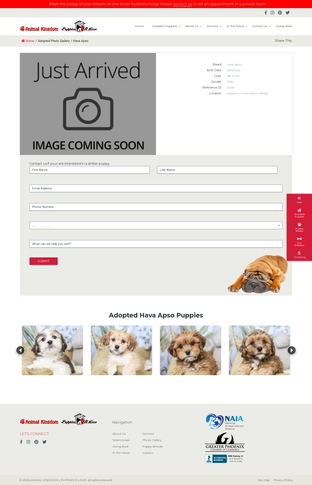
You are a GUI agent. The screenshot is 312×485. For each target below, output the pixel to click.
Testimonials (120, 440)
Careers (147, 453)
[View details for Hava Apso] (52, 350)
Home (139, 26)
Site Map (264, 480)
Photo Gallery (151, 440)
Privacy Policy (283, 480)
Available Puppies (164, 26)
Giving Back (284, 26)
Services (212, 26)
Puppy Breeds (152, 446)
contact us (182, 4)
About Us (191, 26)
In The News (235, 26)
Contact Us (259, 26)
